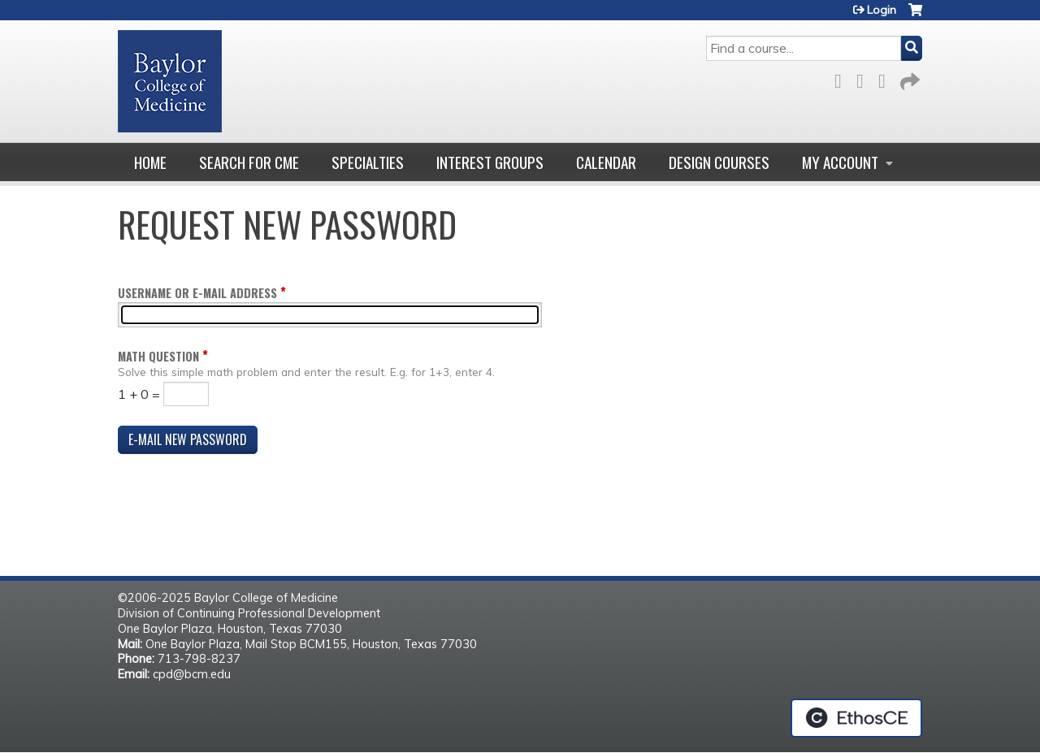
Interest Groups (490, 162)
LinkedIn (886, 78)
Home (150, 162)
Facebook (842, 78)
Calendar (606, 162)
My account (840, 162)
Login (881, 9)
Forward (908, 78)
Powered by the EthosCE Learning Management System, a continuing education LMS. (856, 718)
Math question (158, 356)
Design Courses (719, 162)
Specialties (368, 162)
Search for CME (249, 162)
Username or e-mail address (197, 292)
